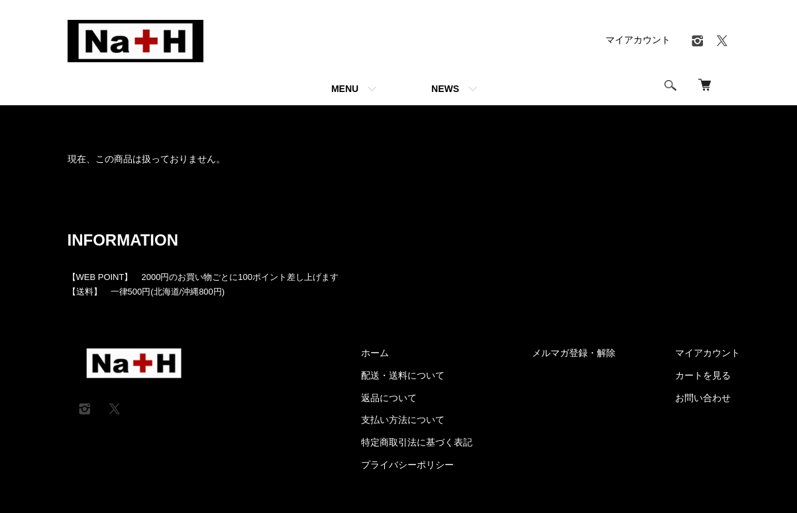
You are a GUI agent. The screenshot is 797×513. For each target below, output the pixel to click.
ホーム (79, 121)
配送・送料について (403, 375)
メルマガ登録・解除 (573, 353)
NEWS (445, 88)
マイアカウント (638, 39)
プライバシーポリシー (407, 464)
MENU (344, 88)
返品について (389, 398)
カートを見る (703, 375)
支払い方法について (403, 419)
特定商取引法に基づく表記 (416, 442)
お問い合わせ (703, 398)
